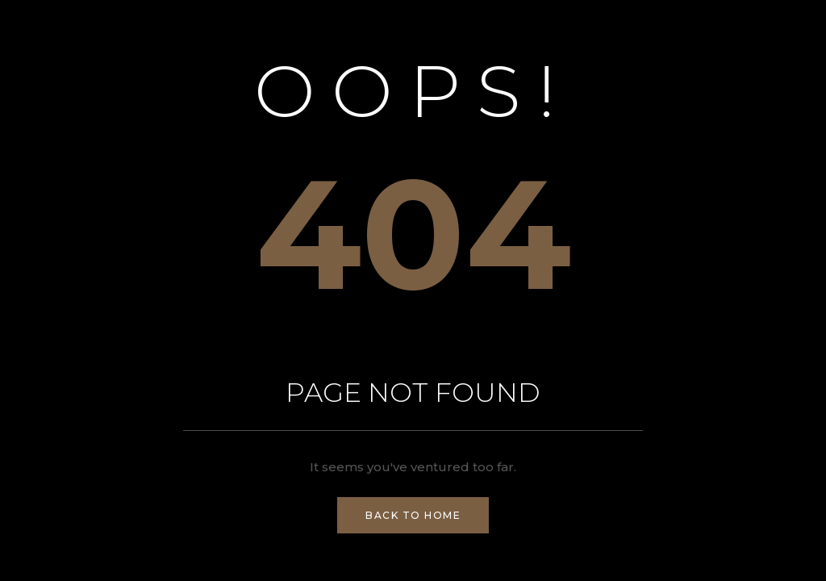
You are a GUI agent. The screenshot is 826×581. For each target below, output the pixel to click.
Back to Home (413, 515)
